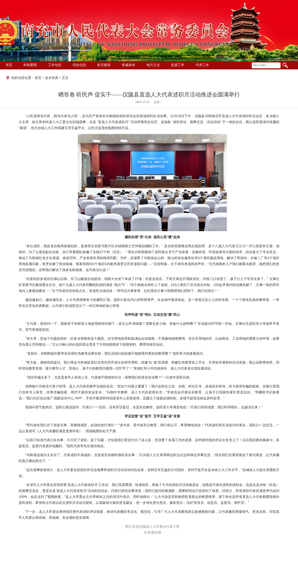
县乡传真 (51, 78)
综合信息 (79, 65)
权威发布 (128, 65)
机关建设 (104, 65)
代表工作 (202, 65)
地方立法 (153, 65)
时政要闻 (30, 65)
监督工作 (177, 65)
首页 (9, 65)
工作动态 (54, 65)
